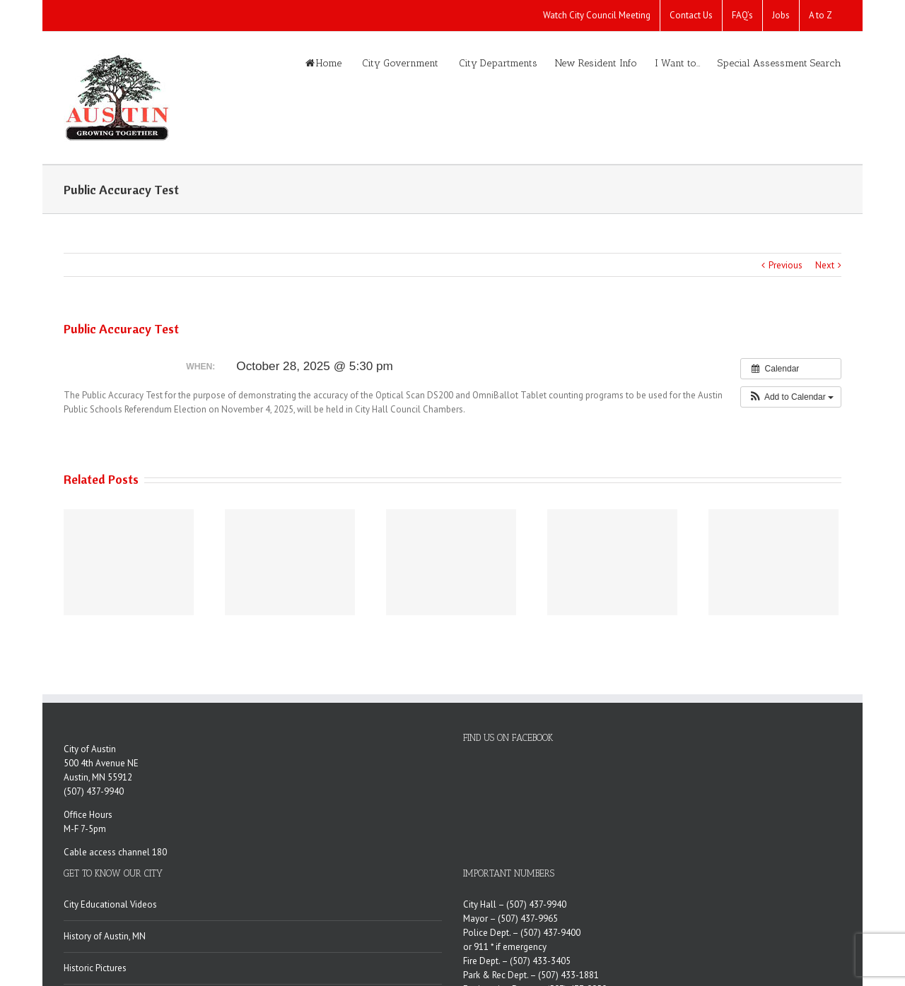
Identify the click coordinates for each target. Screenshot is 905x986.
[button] (791, 397)
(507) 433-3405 (540, 961)
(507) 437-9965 (528, 919)
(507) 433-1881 (568, 975)
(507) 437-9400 (550, 933)
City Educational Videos (110, 904)
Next (824, 265)
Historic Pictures (95, 968)
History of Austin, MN (105, 936)
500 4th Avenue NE (101, 763)
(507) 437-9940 (94, 791)
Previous (785, 265)
